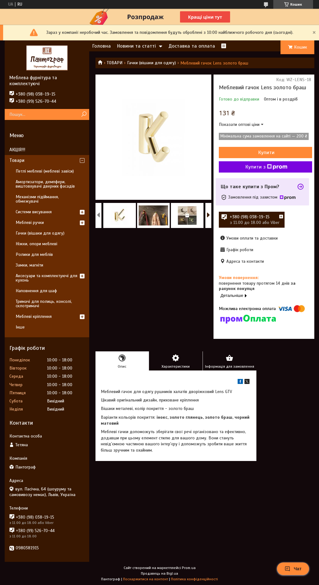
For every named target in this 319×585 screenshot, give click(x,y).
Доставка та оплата (191, 46)
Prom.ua (189, 568)
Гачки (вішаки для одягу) (151, 62)
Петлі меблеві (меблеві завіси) (45, 171)
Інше (20, 327)
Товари (16, 160)
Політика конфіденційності (194, 579)
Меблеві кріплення (34, 316)
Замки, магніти (29, 265)
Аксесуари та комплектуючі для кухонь (46, 278)
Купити (266, 152)
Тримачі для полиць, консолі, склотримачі (44, 303)
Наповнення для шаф (36, 290)
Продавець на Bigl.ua (159, 573)
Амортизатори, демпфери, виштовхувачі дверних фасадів (45, 184)
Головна (101, 46)
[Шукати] (83, 114)
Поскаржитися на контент (145, 579)
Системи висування (34, 212)
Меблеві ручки (30, 222)
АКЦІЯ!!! (17, 150)
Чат (293, 569)
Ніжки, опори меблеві (36, 243)
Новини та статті (136, 46)
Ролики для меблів (34, 254)
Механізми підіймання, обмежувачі (37, 199)
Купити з (266, 167)
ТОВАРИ (114, 62)
